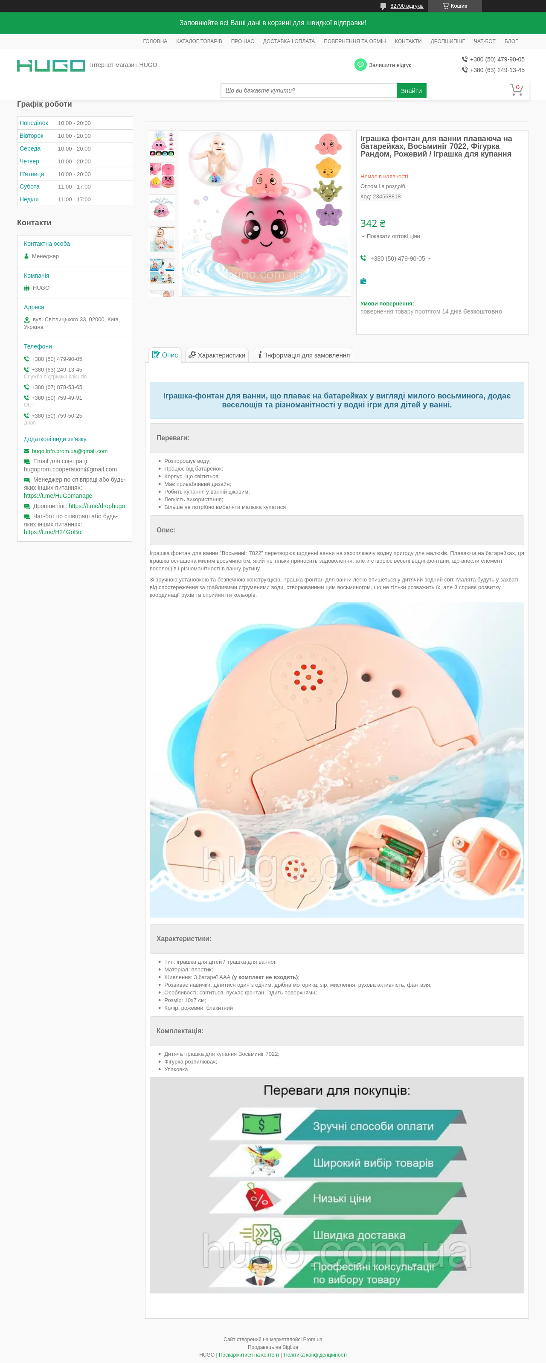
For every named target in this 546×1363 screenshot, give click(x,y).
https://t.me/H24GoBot (53, 532)
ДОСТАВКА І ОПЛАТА (289, 41)
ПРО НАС (242, 41)
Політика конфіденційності (315, 1355)
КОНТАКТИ (408, 41)
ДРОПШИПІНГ (448, 41)
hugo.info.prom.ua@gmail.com (69, 451)
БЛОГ (511, 41)
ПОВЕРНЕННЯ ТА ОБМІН (355, 41)
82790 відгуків (407, 6)
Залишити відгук (390, 65)
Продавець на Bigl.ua (273, 1347)
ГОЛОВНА (155, 41)
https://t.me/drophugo (97, 506)
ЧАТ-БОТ (485, 41)
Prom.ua (312, 1340)
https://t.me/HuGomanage (58, 495)
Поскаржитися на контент (249, 1355)
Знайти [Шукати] (411, 90)
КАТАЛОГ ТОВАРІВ (199, 41)
